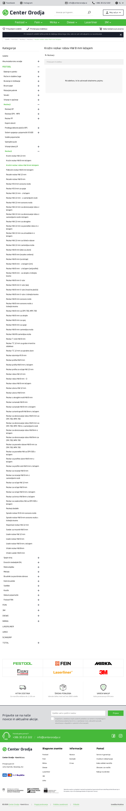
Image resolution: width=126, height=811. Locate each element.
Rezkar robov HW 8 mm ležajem (18, 383)
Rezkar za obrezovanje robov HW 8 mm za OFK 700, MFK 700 (22, 417)
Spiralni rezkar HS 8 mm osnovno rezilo (21, 513)
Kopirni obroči (10, 123)
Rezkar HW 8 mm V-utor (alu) (17, 285)
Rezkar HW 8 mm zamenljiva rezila (19, 330)
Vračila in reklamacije (104, 759)
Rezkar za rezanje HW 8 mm (17, 471)
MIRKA (5, 621)
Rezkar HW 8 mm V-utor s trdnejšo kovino (22, 294)
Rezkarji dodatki (12, 508)
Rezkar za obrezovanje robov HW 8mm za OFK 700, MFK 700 (22, 439)
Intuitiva (117, 804)
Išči (89, 12)
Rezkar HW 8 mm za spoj (16, 320)
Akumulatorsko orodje (12, 61)
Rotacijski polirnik (10, 90)
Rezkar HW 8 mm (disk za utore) (18, 250)
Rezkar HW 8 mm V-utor (15, 280)
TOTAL (5, 643)
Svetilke (7, 586)
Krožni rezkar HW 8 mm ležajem (18, 161)
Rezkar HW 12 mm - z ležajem (18, 193)
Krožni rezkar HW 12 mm (16, 156)
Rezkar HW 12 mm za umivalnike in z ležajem (20, 234)
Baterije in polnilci (10, 72)
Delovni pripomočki (11, 595)
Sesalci (6, 95)
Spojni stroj (8, 558)
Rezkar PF (9, 118)
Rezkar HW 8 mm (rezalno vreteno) (19, 255)
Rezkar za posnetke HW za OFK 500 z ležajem (20, 453)
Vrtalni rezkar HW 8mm (15, 548)
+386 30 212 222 (22, 737)
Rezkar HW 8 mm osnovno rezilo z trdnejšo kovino (19, 305)
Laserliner (91, 22)
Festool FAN (8, 600)
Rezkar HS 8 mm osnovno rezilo (18, 184)
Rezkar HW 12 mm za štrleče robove (20, 241)
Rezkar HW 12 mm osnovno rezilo (19, 203)
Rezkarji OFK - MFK (12, 114)
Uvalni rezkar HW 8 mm (15, 539)
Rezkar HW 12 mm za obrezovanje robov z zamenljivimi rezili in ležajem (22, 215)
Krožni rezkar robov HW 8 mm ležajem (48, 39)
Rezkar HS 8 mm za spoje (16, 189)
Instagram (121, 736)
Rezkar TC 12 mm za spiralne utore (20, 351)
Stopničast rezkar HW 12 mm (17, 525)
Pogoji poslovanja (41, 804)
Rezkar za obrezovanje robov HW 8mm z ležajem (22, 431)
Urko (44, 780)
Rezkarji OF (9, 109)
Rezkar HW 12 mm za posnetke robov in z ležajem (22, 227)
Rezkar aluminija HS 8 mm (16, 355)
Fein (44, 759)
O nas (72, 763)
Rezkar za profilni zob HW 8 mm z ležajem (22, 466)
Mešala (6, 572)
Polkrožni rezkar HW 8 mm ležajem (19, 170)
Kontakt (73, 759)
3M (3, 610)
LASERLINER (8, 627)
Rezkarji (22, 39)
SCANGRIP (7, 637)
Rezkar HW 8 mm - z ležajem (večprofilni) (22, 269)
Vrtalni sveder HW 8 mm (15, 553)
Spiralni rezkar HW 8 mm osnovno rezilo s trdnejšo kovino (22, 519)
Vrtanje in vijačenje (11, 100)
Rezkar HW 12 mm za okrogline (18, 222)
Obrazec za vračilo (103, 767)
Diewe (44, 767)
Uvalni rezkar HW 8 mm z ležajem (19, 544)
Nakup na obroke (103, 772)
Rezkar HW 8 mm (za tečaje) (17, 259)
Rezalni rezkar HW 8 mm (15, 179)
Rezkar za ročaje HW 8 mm (16, 487)
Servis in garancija (103, 755)
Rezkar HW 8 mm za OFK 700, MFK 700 (21, 311)
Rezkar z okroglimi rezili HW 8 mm (19, 397)
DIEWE (5, 616)
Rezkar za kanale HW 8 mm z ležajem (21, 407)
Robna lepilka (9, 567)
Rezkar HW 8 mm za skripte (17, 316)
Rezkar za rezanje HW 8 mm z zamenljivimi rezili (18, 477)
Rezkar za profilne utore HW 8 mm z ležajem (20, 460)
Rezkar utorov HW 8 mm (15, 393)
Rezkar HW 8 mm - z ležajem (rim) (19, 264)
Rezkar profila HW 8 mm (15, 360)
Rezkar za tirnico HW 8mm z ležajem (20, 497)
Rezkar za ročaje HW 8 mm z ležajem (20, 492)
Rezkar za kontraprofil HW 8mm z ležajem (22, 412)
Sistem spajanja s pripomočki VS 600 (19, 132)
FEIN (4, 605)
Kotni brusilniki (9, 581)
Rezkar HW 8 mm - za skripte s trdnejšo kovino (21, 274)
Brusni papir (8, 86)
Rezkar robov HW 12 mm (15, 374)
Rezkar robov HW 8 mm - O (16, 379)
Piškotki (76, 804)
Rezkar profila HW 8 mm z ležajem (19, 365)
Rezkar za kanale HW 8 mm (17, 402)
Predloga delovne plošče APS (16, 128)
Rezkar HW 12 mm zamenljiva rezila (20, 245)
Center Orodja (14, 804)
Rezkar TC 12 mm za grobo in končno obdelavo (20, 345)
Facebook (113, 736)
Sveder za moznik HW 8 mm (17, 530)
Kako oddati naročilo (104, 763)
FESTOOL (14, 39)
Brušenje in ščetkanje (12, 81)
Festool (45, 755)
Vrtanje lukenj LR (11, 147)
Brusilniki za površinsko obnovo (16, 576)
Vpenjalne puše (11, 142)
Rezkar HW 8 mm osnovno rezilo (18, 299)
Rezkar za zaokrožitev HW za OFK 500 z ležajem (21, 502)
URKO (5, 632)
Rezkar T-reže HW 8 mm (15, 339)
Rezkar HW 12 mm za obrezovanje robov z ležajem (22, 208)
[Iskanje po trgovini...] (69, 12)
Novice (72, 755)
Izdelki (7, 39)
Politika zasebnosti (60, 804)
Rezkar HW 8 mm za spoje (16, 325)
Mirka (44, 763)
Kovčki (6, 590)
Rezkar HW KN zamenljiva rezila (18, 334)
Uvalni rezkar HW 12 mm (15, 534)
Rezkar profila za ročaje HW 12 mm (19, 369)
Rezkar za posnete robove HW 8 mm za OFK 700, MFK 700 (21, 446)
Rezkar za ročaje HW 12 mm (17, 483)
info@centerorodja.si (48, 737)
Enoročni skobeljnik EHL (13, 562)
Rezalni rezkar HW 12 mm (16, 175)
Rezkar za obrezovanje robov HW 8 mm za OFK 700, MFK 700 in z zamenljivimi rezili (22, 424)
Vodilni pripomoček (12, 137)
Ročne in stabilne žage (12, 76)
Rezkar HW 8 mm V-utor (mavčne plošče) (22, 290)
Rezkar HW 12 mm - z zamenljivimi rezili (21, 198)
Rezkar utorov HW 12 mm (16, 388)
